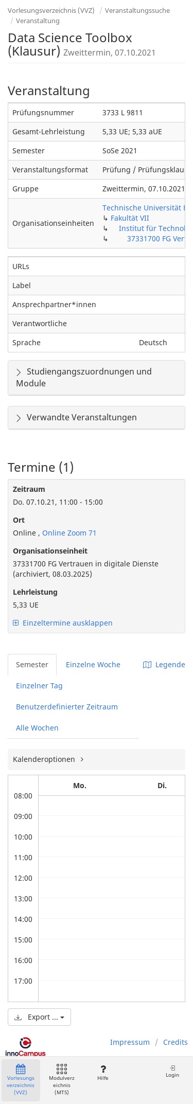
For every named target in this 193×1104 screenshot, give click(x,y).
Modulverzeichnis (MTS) (62, 1080)
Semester (32, 664)
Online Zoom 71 (68, 533)
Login (172, 1071)
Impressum (130, 1042)
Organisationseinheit (50, 551)
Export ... (39, 1017)
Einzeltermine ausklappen (63, 623)
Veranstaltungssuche (137, 10)
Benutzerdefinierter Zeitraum (67, 706)
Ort (19, 520)
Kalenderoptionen (45, 759)
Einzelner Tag (39, 685)
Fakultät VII (130, 218)
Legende (164, 664)
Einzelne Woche (93, 664)
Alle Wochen (37, 728)
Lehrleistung (35, 592)
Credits (175, 1042)
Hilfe (103, 1072)
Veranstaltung (38, 20)
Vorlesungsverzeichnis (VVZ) (51, 10)
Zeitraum (29, 489)
